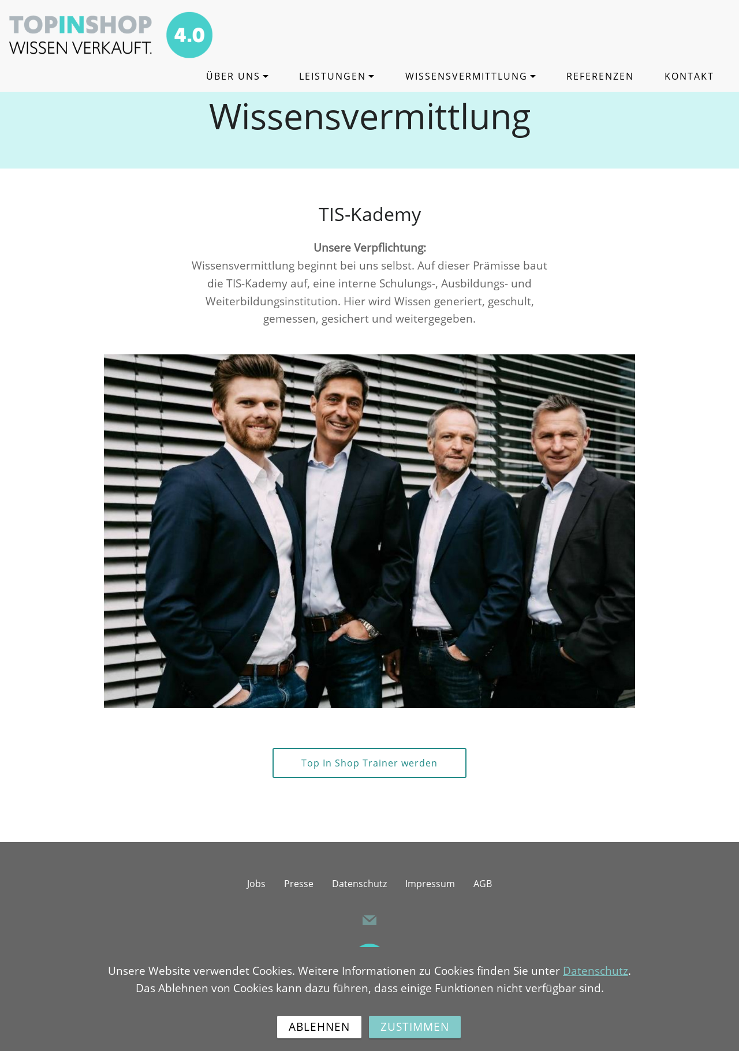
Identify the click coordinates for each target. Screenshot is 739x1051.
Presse (298, 883)
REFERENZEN (600, 76)
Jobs (256, 883)
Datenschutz (359, 883)
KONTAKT (689, 76)
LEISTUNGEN (332, 76)
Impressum (430, 883)
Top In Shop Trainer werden (369, 763)
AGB (482, 883)
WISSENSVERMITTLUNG (466, 76)
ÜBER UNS (233, 76)
